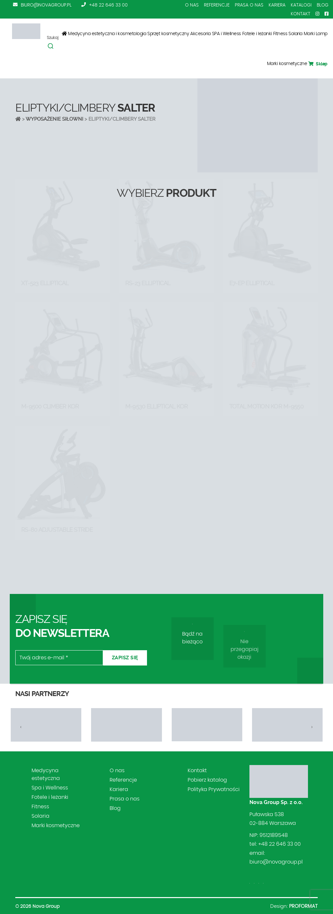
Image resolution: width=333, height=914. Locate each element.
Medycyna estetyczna (46, 774)
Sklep (317, 63)
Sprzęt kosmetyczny (168, 34)
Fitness (280, 34)
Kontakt (300, 14)
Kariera (277, 5)
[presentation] (21, 727)
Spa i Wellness (50, 787)
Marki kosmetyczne (287, 63)
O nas (192, 5)
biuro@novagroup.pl (46, 5)
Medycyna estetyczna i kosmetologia (107, 34)
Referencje (217, 5)
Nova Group (46, 906)
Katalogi (301, 5)
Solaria (295, 34)
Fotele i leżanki (257, 34)
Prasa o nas (249, 5)
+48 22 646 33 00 (108, 5)
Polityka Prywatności (214, 789)
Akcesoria (200, 34)
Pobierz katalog (207, 780)
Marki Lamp (315, 34)
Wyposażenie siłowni (54, 119)
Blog (322, 5)
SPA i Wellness (226, 34)
